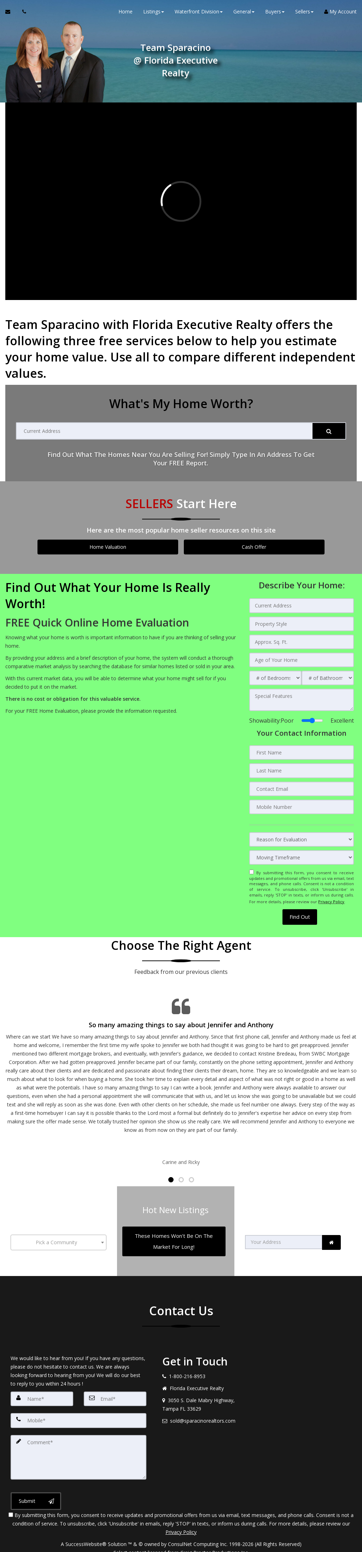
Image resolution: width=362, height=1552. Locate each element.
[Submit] (329, 431)
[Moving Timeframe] (301, 853)
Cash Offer (254, 546)
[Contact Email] (301, 785)
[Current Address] (165, 431)
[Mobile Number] (301, 803)
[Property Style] (301, 623)
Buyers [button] (275, 14)
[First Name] (301, 750)
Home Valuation (107, 546)
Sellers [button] (304, 14)
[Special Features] (301, 697)
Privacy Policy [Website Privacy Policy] (331, 896)
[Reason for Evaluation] (301, 835)
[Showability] (312, 718)
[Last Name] (301, 767)
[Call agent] (22, 14)
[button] (299, 910)
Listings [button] (153, 14)
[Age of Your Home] (301, 658)
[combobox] (58, 1232)
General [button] (244, 14)
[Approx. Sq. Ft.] (301, 641)
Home (125, 14)
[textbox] (58, 1232)
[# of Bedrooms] (275, 676)
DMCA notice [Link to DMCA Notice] (181, 1544)
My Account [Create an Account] (340, 14)
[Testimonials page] (181, 1074)
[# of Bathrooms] (328, 676)
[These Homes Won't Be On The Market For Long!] (173, 1230)
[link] (331, 1232)
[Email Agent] (11, 14)
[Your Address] (283, 1232)
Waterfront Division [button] (199, 14)
